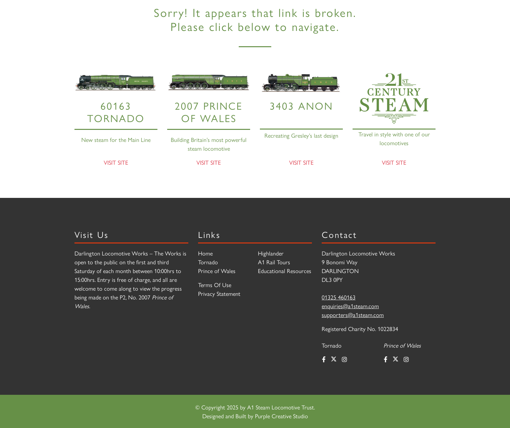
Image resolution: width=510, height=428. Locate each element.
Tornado (208, 262)
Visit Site (116, 162)
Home (205, 253)
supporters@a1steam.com (353, 315)
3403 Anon (301, 105)
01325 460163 (339, 297)
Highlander (271, 253)
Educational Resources (284, 271)
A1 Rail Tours (274, 262)
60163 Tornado (116, 111)
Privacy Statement (219, 293)
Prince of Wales (216, 271)
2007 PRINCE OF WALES (209, 111)
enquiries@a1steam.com (350, 306)
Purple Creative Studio (281, 416)
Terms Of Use (214, 285)
